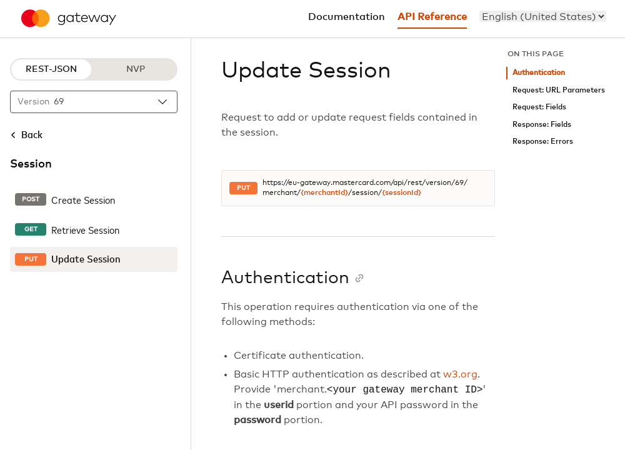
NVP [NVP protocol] (135, 69)
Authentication (538, 73)
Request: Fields (539, 107)
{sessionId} (401, 193)
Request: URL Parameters (558, 90)
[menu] (542, 16)
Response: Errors (542, 142)
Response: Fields (541, 125)
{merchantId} (324, 193)
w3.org (460, 374)
